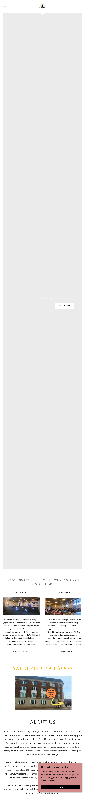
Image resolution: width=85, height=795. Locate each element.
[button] (9, 6)
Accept (60, 787)
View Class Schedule (21, 651)
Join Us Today (65, 306)
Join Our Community (64, 651)
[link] (42, 6)
